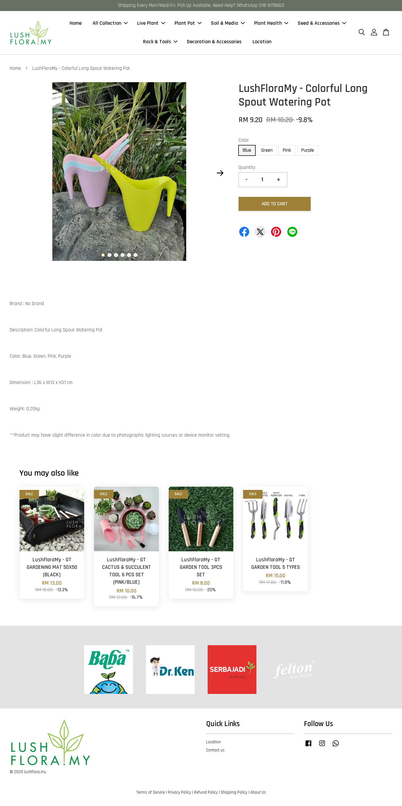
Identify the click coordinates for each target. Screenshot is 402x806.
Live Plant (151, 23)
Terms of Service (150, 792)
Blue (247, 150)
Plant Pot (188, 23)
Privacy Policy (179, 792)
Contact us (215, 750)
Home (76, 23)
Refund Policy (206, 792)
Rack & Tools (160, 42)
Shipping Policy (234, 792)
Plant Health (271, 23)
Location (262, 42)
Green (267, 150)
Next (220, 173)
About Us (258, 792)
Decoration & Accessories (214, 42)
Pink (287, 150)
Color (244, 140)
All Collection (110, 23)
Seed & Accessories (322, 23)
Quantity (247, 168)
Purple (307, 150)
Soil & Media (228, 23)
